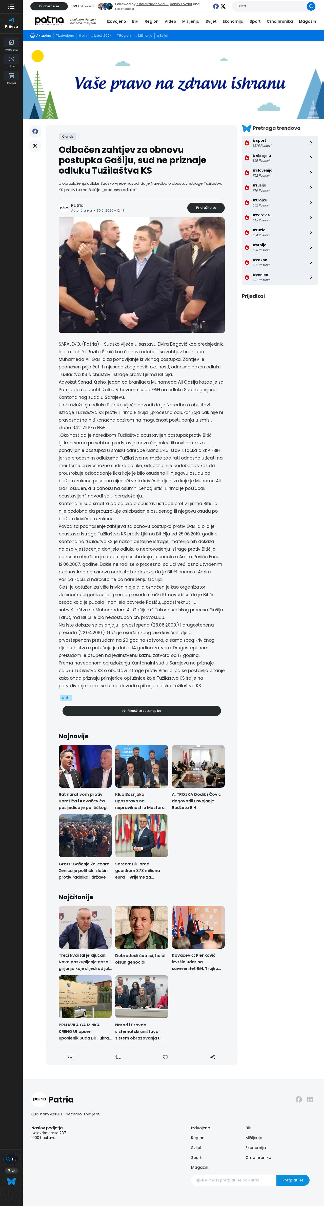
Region (151, 21)
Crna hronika (280, 21)
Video (170, 21)
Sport (255, 21)
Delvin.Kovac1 (181, 4)
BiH (135, 21)
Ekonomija (233, 21)
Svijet (211, 21)
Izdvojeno (116, 21)
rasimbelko (124, 8)
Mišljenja (190, 21)
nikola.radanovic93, (152, 4)
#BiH (66, 697)
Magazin (307, 21)
